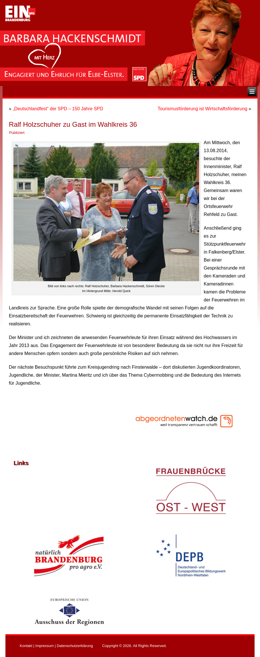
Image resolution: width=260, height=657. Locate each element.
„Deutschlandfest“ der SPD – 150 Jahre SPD (58, 108)
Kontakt (26, 646)
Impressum (44, 646)
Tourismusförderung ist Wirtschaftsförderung (202, 108)
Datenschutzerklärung (75, 646)
